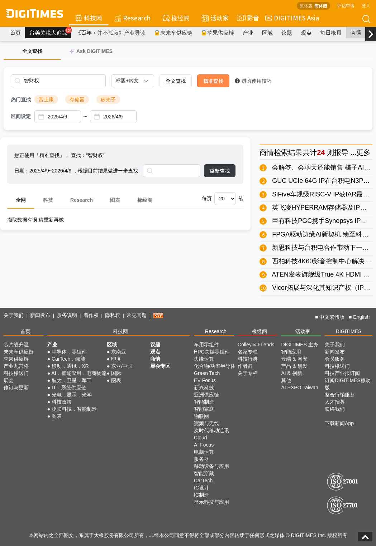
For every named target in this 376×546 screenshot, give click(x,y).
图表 (115, 200)
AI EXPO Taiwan (299, 387)
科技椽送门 (16, 373)
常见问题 (137, 315)
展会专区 (160, 366)
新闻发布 (40, 315)
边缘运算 (204, 359)
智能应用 (291, 352)
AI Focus (204, 445)
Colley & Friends (256, 344)
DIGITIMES (349, 331)
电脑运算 (204, 452)
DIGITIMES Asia (292, 17)
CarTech (203, 480)
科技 (48, 200)
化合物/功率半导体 (214, 366)
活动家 (215, 17)
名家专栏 (248, 352)
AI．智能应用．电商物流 (78, 373)
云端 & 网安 (294, 359)
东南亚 (118, 352)
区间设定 (21, 116)
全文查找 (176, 80)
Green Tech (207, 373)
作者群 (245, 366)
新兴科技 (204, 387)
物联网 (201, 416)
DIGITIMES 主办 (299, 344)
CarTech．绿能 (68, 359)
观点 (306, 32)
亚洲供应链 (206, 395)
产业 (248, 32)
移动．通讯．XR (70, 366)
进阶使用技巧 (253, 81)
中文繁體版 (331, 317)
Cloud (200, 437)
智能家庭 (204, 409)
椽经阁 (176, 17)
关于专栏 (248, 373)
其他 (286, 380)
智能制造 (204, 402)
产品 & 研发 (294, 366)
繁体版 (306, 6)
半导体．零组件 (69, 352)
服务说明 (67, 315)
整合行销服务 (340, 395)
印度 (116, 359)
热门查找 (21, 99)
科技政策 (62, 402)
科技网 (88, 17)
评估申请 (345, 5)
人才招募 (335, 402)
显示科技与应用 (211, 502)
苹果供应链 (217, 32)
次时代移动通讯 (211, 430)
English (361, 317)
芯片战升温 (16, 344)
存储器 (77, 99)
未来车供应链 (173, 32)
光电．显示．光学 (72, 395)
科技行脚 (248, 359)
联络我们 (335, 409)
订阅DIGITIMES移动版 (348, 383)
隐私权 (112, 315)
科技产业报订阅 (342, 373)
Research (132, 17)
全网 (21, 200)
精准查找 (213, 80)
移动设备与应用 (211, 466)
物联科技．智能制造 (74, 409)
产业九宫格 (16, 366)
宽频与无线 (206, 423)
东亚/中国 (122, 366)
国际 (116, 373)
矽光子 (108, 99)
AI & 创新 (291, 373)
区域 (267, 32)
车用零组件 (206, 344)
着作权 (91, 315)
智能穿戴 (204, 473)
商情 (355, 32)
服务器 (201, 459)
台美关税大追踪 (50, 31)
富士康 (46, 99)
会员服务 (335, 359)
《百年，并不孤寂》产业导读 (111, 32)
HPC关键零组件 (212, 352)
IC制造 (201, 495)
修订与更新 (16, 387)
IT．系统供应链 (69, 387)
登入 (366, 5)
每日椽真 (331, 32)
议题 (286, 32)
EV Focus (205, 380)
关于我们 (14, 315)
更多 (363, 152)
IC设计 (201, 488)
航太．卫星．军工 (72, 380)
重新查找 (220, 170)
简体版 (320, 6)
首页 (15, 32)
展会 (9, 380)
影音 (247, 18)
